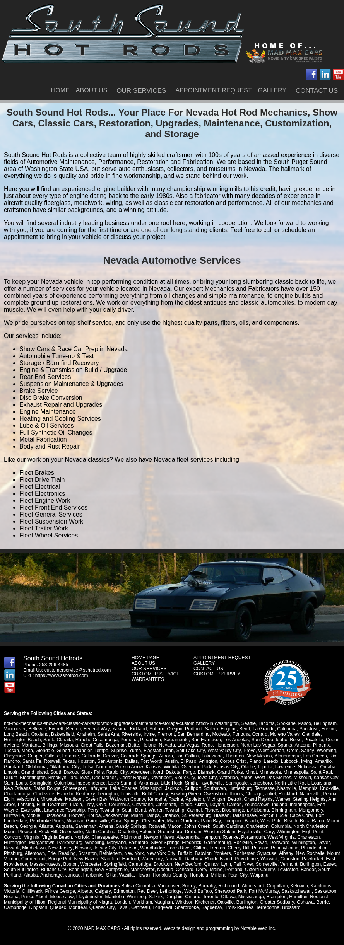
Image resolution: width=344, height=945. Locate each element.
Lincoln (11, 772)
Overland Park (196, 766)
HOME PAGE (145, 657)
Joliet (269, 794)
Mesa (27, 750)
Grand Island (34, 772)
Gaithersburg (217, 842)
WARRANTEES (148, 679)
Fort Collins (187, 756)
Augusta (63, 826)
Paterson (127, 848)
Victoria (11, 891)
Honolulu (198, 875)
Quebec (58, 907)
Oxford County (259, 869)
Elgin (9, 799)
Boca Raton (311, 821)
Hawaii (143, 875)
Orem (291, 750)
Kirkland (137, 729)
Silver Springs (165, 842)
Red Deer (146, 891)
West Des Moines (272, 777)
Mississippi (151, 788)
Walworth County (127, 799)
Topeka (263, 766)
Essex (329, 864)
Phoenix (321, 745)
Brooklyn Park (62, 777)
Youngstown (256, 804)
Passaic (259, 848)
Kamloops (320, 886)
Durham (193, 831)
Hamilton (298, 896)
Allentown (34, 853)
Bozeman (116, 745)
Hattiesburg (240, 788)
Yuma (135, 750)
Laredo (270, 761)
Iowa (84, 777)
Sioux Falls (92, 772)
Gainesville (97, 821)
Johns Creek (196, 826)
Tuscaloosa (55, 815)
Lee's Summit (122, 783)
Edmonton (123, 891)
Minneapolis (295, 772)
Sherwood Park (229, 891)
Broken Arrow (128, 766)
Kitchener (204, 902)
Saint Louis (15, 783)
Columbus (118, 804)
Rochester (243, 853)
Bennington (80, 869)
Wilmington (287, 831)
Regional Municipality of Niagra (80, 902)
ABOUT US (92, 90)
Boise (295, 739)
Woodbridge (151, 848)
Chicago (253, 794)
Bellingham (324, 723)
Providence (245, 858)
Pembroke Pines (47, 821)
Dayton (216, 804)
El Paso (188, 761)
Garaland (13, 766)
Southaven (215, 788)
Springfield (40, 783)
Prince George (60, 891)
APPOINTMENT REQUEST (213, 90)
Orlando (170, 815)
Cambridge (139, 864)
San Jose (308, 729)
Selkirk (155, 896)
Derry (200, 869)
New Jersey (60, 848)
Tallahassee (244, 815)
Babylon (202, 853)
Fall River (242, 864)
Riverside (131, 734)
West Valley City (223, 750)
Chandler (82, 750)
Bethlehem (110, 853)
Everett (55, 729)
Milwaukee (52, 799)
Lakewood (211, 756)
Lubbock (289, 761)
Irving (305, 761)
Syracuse (266, 853)
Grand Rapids (257, 799)
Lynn (226, 864)
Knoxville (329, 788)
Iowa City (206, 777)
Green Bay (96, 799)
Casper (34, 756)
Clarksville (43, 794)
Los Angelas (236, 739)
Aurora (165, 756)
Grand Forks (229, 772)
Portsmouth (253, 837)
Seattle (248, 723)
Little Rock (171, 783)
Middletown (34, 848)
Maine (215, 869)
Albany (285, 853)
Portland (193, 729)
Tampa (152, 815)
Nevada (167, 745)
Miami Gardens (182, 821)
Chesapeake (105, 837)
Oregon (173, 729)
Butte (133, 745)
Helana (149, 745)
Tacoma (266, 723)
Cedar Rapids (133, 777)
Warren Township (166, 810)
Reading (66, 853)
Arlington (208, 761)
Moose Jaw (61, 896)
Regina (11, 896)
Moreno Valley (284, 734)
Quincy (211, 864)
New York (134, 853)
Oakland (40, 734)
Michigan (214, 799)
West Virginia (280, 837)
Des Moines (104, 777)
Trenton (216, 848)
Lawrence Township (64, 810)
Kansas (153, 766)
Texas (69, 761)
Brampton (276, 896)
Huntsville (14, 815)
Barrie (321, 902)
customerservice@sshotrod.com (77, 670)
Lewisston (286, 869)
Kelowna (298, 886)
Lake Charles (123, 788)
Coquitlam (275, 886)
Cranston (289, 858)
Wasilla (125, 875)
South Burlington (21, 869)
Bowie (261, 842)
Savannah (85, 826)
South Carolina (227, 826)
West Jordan (270, 750)
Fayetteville (211, 783)
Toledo (184, 804)
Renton (73, 729)
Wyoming (325, 750)
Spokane (286, 723)
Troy (88, 804)
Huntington (15, 842)
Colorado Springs (138, 756)
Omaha (326, 766)
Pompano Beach (239, 821)
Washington (226, 723)
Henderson (227, 745)
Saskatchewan (296, 891)
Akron (200, 804)
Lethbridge (170, 891)
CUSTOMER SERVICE (156, 674)
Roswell (52, 761)
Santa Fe (31, 761)
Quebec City (102, 907)
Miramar (74, 821)
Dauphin (173, 896)
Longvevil (162, 907)
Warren (281, 799)
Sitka (111, 875)
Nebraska (306, 766)
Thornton (233, 756)
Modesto (221, 734)
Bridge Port (60, 858)
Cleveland (142, 804)
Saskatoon (324, 891)
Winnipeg (135, 896)
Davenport (160, 777)
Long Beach (16, 734)
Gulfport (193, 788)
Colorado (90, 756)
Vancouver (15, 729)
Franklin (65, 794)
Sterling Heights (308, 799)
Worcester (90, 864)
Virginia (31, 837)
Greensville (71, 831)
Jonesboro (261, 783)
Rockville (242, 842)
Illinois (235, 794)
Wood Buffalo (197, 891)
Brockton (163, 864)
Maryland (116, 842)
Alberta (84, 891)
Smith (191, 783)
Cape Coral (301, 815)
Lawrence (284, 766)
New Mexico (258, 756)
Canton (233, 804)
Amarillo (322, 761)
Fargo (188, 772)
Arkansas (148, 783)
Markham (142, 902)
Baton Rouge (46, 788)
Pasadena (150, 739)
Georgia (28, 826)
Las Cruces (314, 756)
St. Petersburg (196, 815)
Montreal (77, 907)
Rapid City (116, 772)
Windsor (183, 902)
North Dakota (166, 772)
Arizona (302, 745)
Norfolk (81, 837)
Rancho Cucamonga (96, 739)
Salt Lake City (190, 750)
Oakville (225, 902)
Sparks (284, 745)
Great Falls (91, 745)
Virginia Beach (57, 837)
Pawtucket (311, 858)
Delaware (279, 842)
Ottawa (228, 896)
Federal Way (96, 729)
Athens (105, 826)
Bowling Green (185, 794)
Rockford (287, 794)
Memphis (308, 788)
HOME (60, 90)
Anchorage (51, 875)
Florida (93, 815)
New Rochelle (308, 853)
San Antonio (109, 761)
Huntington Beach (22, 739)
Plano (255, 761)
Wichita (170, 766)
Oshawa (304, 902)
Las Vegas (188, 745)
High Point (312, 831)
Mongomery (311, 810)
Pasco (304, 723)
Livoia (76, 804)
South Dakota (64, 772)
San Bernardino (193, 734)
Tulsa (87, 766)
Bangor (307, 869)
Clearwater (153, 821)
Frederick (191, 842)
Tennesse (264, 788)
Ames (246, 777)
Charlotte (127, 831)
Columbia (64, 783)
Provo (248, 750)
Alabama (259, 810)
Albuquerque (286, 756)
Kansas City (225, 766)
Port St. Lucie (273, 815)
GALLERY (272, 90)
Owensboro (215, 794)
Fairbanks (93, 875)
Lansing (25, 804)
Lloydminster (89, 896)
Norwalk (173, 858)
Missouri (301, 777)
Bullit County (154, 794)
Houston (86, 761)
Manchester (142, 869)
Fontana (240, 734)
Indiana (278, 804)
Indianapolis (301, 804)
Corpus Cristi (232, 761)
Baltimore (138, 842)
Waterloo (228, 777)
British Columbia (138, 886)
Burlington (309, 864)
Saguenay (211, 907)
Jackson (173, 788)
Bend (243, 729)
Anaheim (86, 734)
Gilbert (63, 750)
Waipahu (258, 875)
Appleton (194, 799)
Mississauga (250, 896)
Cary (268, 831)
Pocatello (313, 739)
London (122, 902)
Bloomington (33, 777)
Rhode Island (217, 858)
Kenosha (156, 799)
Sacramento (176, 739)
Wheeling (94, 842)
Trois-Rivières (238, 907)
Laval (122, 907)
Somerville (266, 864)
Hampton (210, 837)
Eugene (228, 729)
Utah (168, 750)
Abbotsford (252, 886)
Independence (91, 783)
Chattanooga (17, 794)
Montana (31, 745)
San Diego (262, 739)
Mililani (217, 875)
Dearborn (57, 804)
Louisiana (321, 783)
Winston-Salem (219, 831)
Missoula (69, 745)
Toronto (210, 896)
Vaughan (164, 902)
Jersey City (104, 848)
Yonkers (222, 853)
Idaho (282, 739)
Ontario (192, 896)
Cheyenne (14, 756)
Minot (250, 772)
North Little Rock (291, 783)
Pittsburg (13, 853)
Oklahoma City (64, 766)
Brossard (290, 907)
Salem (210, 729)
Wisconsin (27, 799)
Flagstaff (152, 750)
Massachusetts (45, 864)
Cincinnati (165, 804)
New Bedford (188, 864)
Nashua (165, 869)
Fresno (327, 729)
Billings (50, 745)
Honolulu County (169, 875)
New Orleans (17, 788)
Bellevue (37, 729)
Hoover (76, 815)
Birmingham (283, 810)
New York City (160, 853)
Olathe (247, 766)
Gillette (52, 756)
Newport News (159, 837)
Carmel (194, 810)
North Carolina (100, 831)
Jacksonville (115, 815)
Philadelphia (312, 848)
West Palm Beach (278, 821)
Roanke (230, 837)
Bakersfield (62, 734)
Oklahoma (36, 766)
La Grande (263, 729)
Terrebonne (267, 907)
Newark (12, 848)
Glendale (310, 734)
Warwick (268, 858)
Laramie (70, 756)
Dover (323, 842)
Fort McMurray (263, 891)
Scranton (87, 853)
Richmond (130, 837)
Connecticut (33, 858)
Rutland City (53, 869)
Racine (175, 799)
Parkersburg (69, 842)
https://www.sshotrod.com (61, 675)
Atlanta (45, 826)
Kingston (38, 907)
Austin (170, 761)
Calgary (102, 891)
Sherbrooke (187, 907)
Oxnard (259, 734)
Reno (207, 745)
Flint (40, 804)
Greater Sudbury (276, 902)
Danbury (192, 858)
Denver (110, 756)
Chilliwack (32, 891)
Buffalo (184, 853)
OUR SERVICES (141, 90)
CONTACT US (317, 90)
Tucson (11, 750)
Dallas (131, 761)
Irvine (148, 734)
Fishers (211, 810)
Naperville (309, 794)
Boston (70, 864)
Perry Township (103, 810)
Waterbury (152, 858)
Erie (51, 853)
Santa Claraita (58, 739)
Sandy (306, 750)
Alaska (31, 875)
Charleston (256, 826)
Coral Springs (125, 821)
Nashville (286, 788)
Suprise (119, 750)
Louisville (129, 794)
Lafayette (97, 788)
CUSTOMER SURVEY (216, 674)
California (286, 729)
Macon (174, 826)
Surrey (188, 886)
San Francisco (206, 739)
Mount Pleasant (20, 831)
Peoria (329, 794)
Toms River (178, 848)
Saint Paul (321, 772)
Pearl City (236, 875)
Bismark (205, 772)
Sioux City (184, 777)
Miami (137, 815)
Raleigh (147, 831)
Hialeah (221, 815)
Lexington (107, 794)
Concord (12, 837)
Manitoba (113, 896)
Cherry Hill (237, 848)
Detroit (233, 799)
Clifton (198, 848)
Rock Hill (48, 831)
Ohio (100, 804)
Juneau (72, 875)
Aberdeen (140, 772)
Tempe (101, 750)
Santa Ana (108, 734)
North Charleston (310, 826)
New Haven (86, 858)
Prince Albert (34, 896)
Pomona (129, 739)
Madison (73, 799)
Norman (104, 766)
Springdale (236, 783)
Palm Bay (210, 821)
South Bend (134, 810)
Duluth (10, 777)
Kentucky (85, 794)
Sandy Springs (130, 826)
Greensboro (170, 831)
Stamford (110, 858)
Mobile (33, 815)
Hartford (130, 858)
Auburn (156, 729)
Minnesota (269, 772)
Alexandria (187, 837)
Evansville (31, 810)
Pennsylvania (283, 848)
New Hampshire (110, 869)
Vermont (288, 864)
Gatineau (140, 907)
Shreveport (74, 788)
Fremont (166, 734)
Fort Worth (151, 761)
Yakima (119, 729)
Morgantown (42, 842)
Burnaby (206, 886)
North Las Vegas (258, 745)
